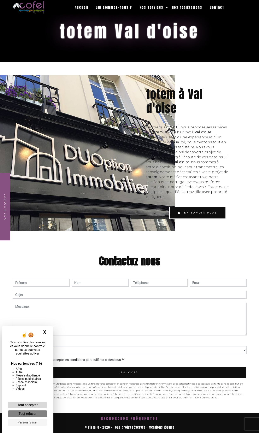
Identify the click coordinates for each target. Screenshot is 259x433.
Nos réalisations (187, 7)
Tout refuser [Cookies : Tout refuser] (27, 414)
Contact (217, 7)
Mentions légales (161, 427)
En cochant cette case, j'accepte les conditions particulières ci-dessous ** (71, 360)
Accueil (81, 7)
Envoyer (129, 372)
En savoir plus (197, 212)
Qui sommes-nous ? (114, 7)
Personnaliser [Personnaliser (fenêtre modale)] (27, 422)
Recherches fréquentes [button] (129, 418)
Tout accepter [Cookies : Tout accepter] (27, 405)
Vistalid (93, 427)
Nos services (151, 7)
